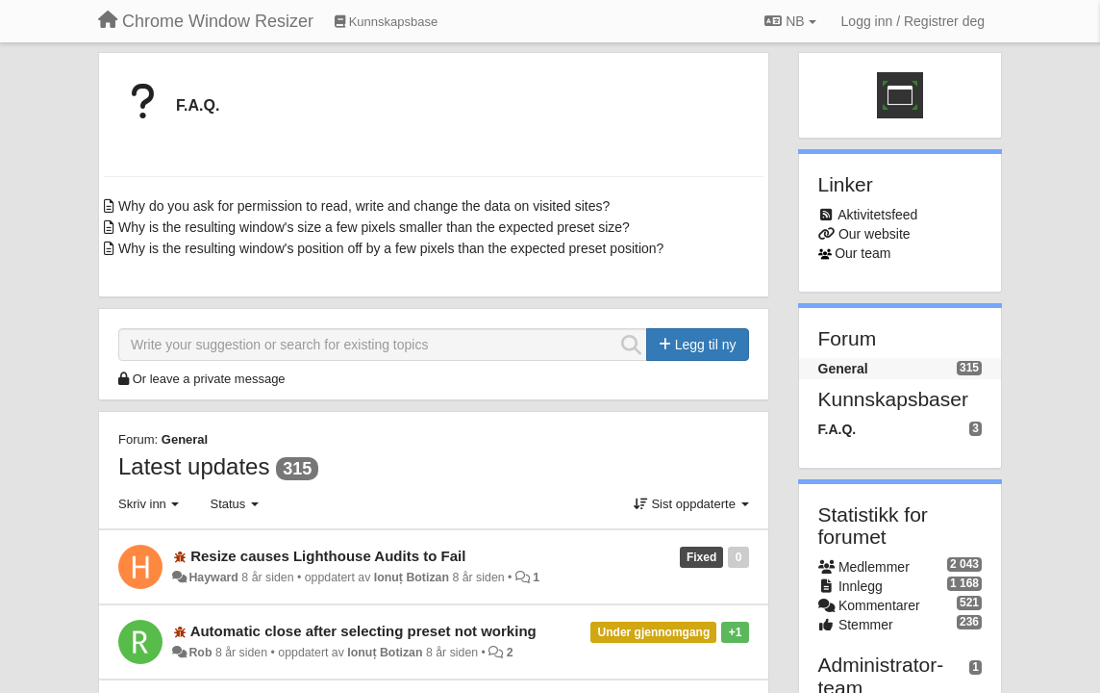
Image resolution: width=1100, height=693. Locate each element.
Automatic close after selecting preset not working (363, 631)
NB (789, 21)
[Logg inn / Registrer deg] (913, 21)
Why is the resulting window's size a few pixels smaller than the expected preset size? (374, 227)
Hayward (213, 577)
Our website (874, 234)
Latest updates (193, 466)
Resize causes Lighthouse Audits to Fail (327, 556)
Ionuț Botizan (411, 577)
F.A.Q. (197, 105)
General (185, 439)
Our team (862, 253)
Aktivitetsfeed (877, 214)
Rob (200, 652)
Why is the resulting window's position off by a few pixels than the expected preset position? (390, 248)
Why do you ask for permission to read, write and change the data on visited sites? (364, 206)
